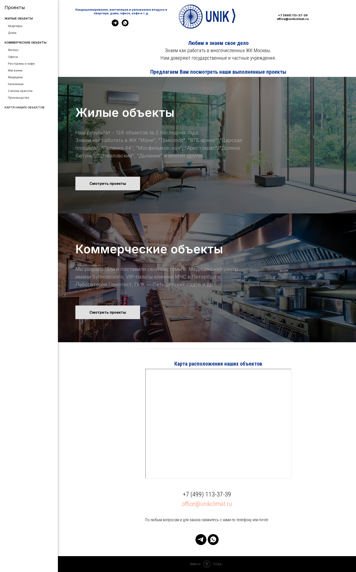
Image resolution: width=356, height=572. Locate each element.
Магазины (15, 70)
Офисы (13, 57)
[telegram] (115, 25)
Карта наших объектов (24, 107)
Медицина (15, 77)
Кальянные (16, 84)
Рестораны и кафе (21, 63)
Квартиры (15, 26)
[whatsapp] (125, 25)
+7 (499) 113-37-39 (207, 494)
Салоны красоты (20, 91)
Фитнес (13, 50)
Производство (18, 97)
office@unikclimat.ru (207, 504)
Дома (12, 32)
